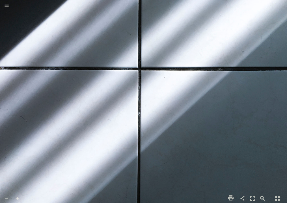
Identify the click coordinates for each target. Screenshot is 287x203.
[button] (6, 5)
